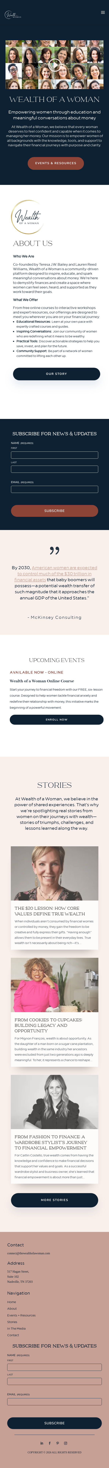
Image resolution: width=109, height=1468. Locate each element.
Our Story (62, 374)
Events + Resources (21, 1316)
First (14, 448)
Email (22, 482)
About (12, 1309)
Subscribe (54, 511)
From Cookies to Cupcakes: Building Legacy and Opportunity (48, 1025)
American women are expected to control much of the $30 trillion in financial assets (55, 573)
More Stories (54, 1200)
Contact (13, 1336)
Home (11, 1302)
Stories (12, 1322)
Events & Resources (59, 163)
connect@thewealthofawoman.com (28, 1253)
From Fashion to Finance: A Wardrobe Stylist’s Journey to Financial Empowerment (51, 1142)
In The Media (16, 1329)
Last (14, 462)
